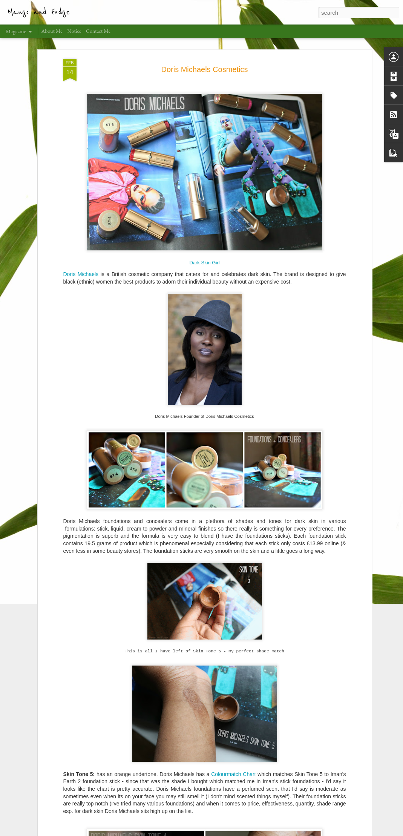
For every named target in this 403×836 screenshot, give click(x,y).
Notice (74, 31)
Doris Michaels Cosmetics (204, 55)
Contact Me (98, 31)
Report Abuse (271, 832)
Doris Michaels (81, 260)
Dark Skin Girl (204, 248)
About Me (52, 31)
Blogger (249, 832)
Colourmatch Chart (233, 760)
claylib (211, 832)
